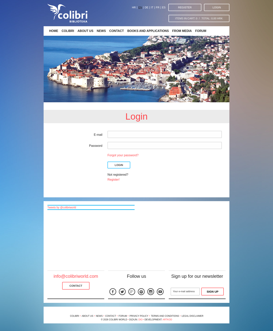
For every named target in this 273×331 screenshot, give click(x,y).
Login (217, 7)
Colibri (68, 31)
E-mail (98, 134)
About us (85, 31)
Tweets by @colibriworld (61, 207)
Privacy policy (138, 316)
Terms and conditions (165, 316)
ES (164, 7)
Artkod (167, 319)
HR (134, 7)
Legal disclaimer (192, 316)
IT (152, 7)
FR (157, 7)
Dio (140, 319)
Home (53, 31)
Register (185, 7)
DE (146, 7)
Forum (200, 31)
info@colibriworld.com (75, 276)
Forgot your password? (123, 155)
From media (182, 31)
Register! (113, 179)
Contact (116, 31)
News (101, 31)
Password (95, 145)
